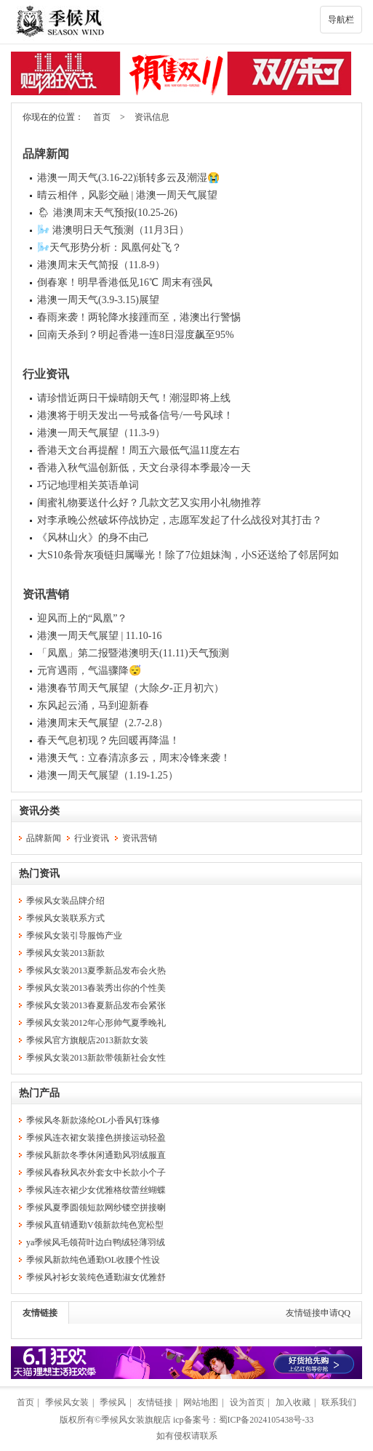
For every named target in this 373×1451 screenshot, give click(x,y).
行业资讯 (46, 374)
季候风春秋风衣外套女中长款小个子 (96, 1172)
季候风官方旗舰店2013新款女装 (87, 1040)
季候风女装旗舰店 (136, 1420)
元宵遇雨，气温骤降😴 (89, 670)
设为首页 (247, 1402)
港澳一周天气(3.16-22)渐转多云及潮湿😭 (128, 177)
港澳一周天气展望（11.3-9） (101, 432)
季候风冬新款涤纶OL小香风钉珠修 (93, 1120)
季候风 (113, 1402)
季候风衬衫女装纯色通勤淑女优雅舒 (96, 1277)
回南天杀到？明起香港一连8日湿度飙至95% (135, 334)
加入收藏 (293, 1402)
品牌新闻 (46, 154)
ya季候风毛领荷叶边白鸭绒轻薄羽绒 (95, 1242)
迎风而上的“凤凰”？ (82, 618)
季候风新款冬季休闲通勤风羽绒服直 (96, 1155)
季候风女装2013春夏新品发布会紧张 (96, 1005)
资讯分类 (39, 810)
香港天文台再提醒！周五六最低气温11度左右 (138, 450)
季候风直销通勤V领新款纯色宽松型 (95, 1225)
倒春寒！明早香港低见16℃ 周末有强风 (124, 282)
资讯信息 (152, 117)
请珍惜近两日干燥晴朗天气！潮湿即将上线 (133, 398)
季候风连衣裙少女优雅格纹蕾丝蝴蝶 (96, 1190)
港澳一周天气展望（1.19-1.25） (107, 775)
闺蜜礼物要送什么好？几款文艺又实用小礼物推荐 (149, 502)
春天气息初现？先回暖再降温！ (108, 740)
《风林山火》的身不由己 (93, 537)
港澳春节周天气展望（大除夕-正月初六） (130, 688)
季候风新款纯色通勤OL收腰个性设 (93, 1260)
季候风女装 (67, 1402)
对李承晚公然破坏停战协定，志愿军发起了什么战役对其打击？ (179, 520)
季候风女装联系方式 (65, 918)
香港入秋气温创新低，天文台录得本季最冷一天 (144, 467)
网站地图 (200, 1402)
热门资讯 (39, 873)
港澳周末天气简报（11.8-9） (101, 265)
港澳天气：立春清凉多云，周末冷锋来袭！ (133, 757)
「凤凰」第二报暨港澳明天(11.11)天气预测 (133, 653)
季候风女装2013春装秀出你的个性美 (96, 988)
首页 (102, 117)
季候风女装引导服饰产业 (74, 936)
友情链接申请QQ (318, 1313)
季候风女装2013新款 (65, 953)
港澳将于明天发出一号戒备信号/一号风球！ (135, 415)
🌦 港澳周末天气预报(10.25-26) (107, 212)
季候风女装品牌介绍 (65, 901)
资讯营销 (46, 594)
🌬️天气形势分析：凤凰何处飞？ (109, 247)
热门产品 (39, 1093)
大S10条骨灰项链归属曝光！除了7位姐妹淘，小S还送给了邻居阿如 (188, 555)
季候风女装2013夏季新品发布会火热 (96, 970)
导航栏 (341, 20)
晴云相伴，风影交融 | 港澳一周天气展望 (127, 195)
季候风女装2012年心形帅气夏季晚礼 (96, 1023)
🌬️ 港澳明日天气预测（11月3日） (113, 230)
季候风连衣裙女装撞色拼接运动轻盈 (96, 1138)
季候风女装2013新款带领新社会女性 (96, 1058)
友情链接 (40, 1313)
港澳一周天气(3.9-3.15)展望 (98, 299)
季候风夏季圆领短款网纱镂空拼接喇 (96, 1207)
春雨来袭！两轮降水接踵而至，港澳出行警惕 (139, 317)
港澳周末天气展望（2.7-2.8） (102, 723)
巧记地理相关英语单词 (88, 485)
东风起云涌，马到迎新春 (93, 705)
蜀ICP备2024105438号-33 (266, 1420)
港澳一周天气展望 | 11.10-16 (99, 635)
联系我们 (338, 1402)
